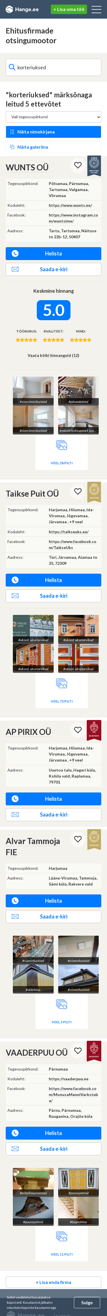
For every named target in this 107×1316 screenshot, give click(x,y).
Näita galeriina (32, 146)
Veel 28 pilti (62, 463)
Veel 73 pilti (62, 701)
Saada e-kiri (39, 269)
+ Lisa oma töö (68, 9)
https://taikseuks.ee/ (68, 531)
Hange (22, 9)
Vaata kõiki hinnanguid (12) (53, 355)
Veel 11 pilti (62, 1254)
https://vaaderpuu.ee (68, 1078)
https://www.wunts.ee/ (70, 205)
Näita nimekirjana (36, 131)
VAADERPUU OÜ (37, 1052)
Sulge (87, 1302)
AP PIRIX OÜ (28, 732)
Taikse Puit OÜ (32, 493)
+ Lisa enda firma (53, 1282)
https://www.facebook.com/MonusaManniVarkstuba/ (73, 1094)
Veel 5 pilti (62, 1022)
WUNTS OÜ (27, 167)
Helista (37, 253)
